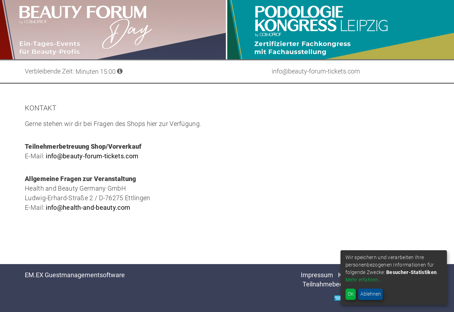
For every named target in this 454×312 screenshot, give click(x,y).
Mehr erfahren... (364, 280)
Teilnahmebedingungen (336, 284)
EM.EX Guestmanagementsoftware (75, 275)
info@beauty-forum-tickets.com (92, 156)
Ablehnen (370, 294)
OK (351, 294)
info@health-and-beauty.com (88, 207)
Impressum (317, 275)
